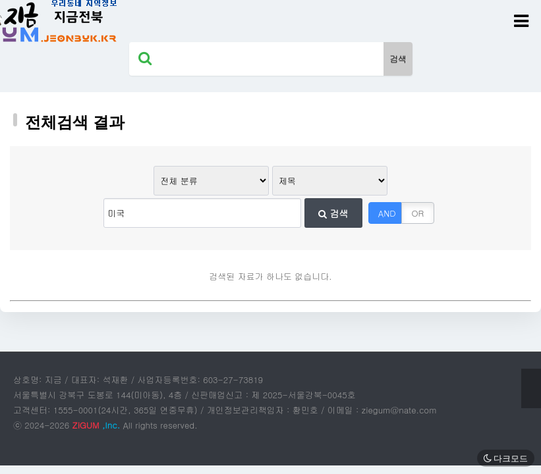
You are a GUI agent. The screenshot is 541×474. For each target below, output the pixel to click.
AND (387, 213)
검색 (333, 213)
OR (418, 213)
